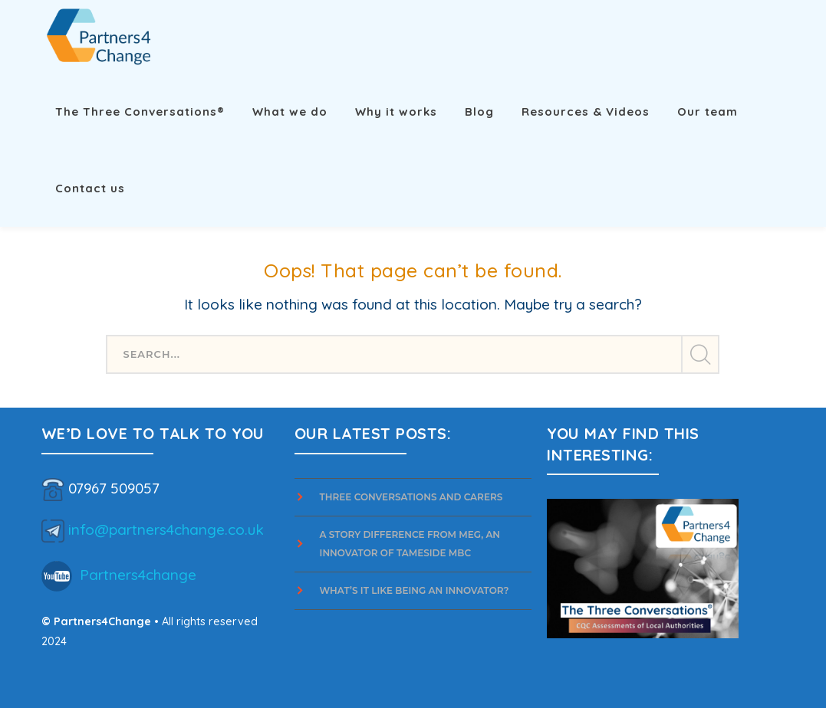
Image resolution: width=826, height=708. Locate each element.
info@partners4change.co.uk (166, 529)
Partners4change (138, 574)
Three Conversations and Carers (411, 497)
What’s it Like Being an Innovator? (416, 590)
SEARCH (699, 354)
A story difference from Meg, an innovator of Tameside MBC (410, 544)
